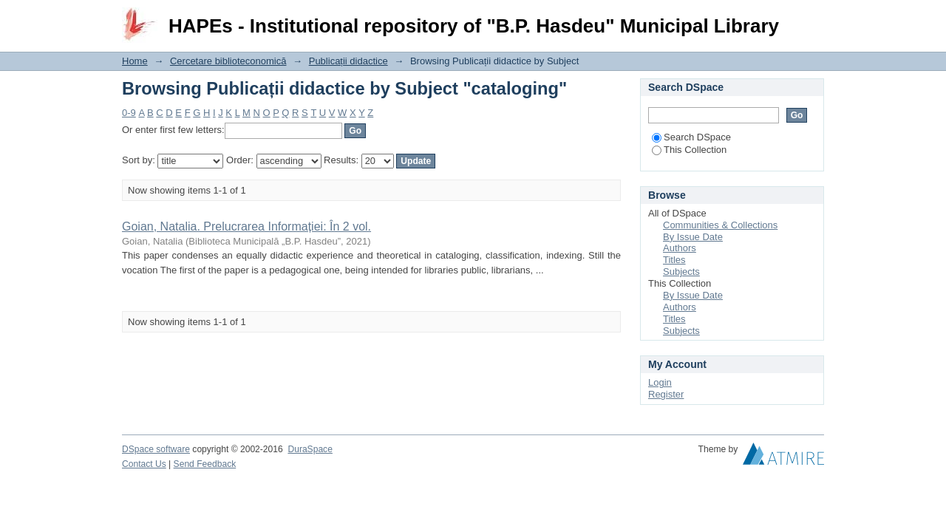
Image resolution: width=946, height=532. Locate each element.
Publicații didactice (348, 60)
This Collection (689, 149)
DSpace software (156, 449)
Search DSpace (691, 137)
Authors (679, 247)
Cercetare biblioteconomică (228, 60)
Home (135, 60)
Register (666, 394)
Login (812, 18)
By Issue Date (693, 236)
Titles (674, 259)
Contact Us (144, 464)
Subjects (681, 271)
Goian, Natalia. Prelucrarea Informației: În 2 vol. (246, 226)
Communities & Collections (720, 225)
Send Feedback (205, 464)
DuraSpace (309, 449)
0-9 (129, 112)
